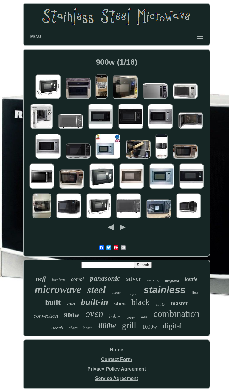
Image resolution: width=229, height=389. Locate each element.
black (140, 302)
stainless (164, 289)
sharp (73, 328)
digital (172, 326)
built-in (95, 302)
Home (116, 349)
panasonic (105, 278)
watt (144, 316)
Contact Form (116, 359)
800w (107, 325)
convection (46, 316)
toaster (179, 303)
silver (133, 278)
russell (57, 327)
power (131, 317)
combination (176, 313)
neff (41, 278)
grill (129, 325)
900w (71, 315)
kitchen (58, 279)
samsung (153, 280)
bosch (87, 327)
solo (70, 304)
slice (120, 304)
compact (133, 294)
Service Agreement (116, 378)
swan (117, 292)
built (53, 302)
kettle (191, 279)
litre (195, 293)
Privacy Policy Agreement (116, 368)
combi (77, 279)
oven (94, 313)
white (160, 304)
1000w (149, 327)
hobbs (114, 316)
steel (96, 289)
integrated (172, 281)
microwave (58, 289)
